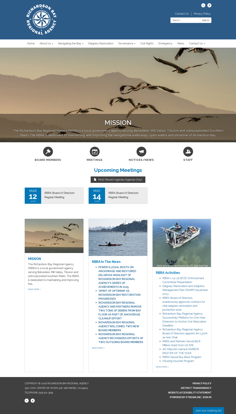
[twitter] (203, 6)
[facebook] (209, 6)
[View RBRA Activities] (182, 247)
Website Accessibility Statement (189, 392)
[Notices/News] (141, 154)
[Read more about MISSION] (54, 295)
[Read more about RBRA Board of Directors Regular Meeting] (54, 195)
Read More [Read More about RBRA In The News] (98, 348)
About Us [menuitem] (45, 43)
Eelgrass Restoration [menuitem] (100, 43)
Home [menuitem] (31, 43)
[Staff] (188, 154)
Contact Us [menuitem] (196, 43)
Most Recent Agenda (109, 179)
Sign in (207, 397)
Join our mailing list (209, 410)
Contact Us (182, 13)
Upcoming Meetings (118, 170)
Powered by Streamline (185, 397)
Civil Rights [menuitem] (147, 43)
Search (205, 20)
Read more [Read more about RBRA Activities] (162, 367)
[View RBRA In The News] (118, 241)
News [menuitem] (180, 43)
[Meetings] (94, 154)
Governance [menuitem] (125, 43)
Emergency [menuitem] (165, 43)
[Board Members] (48, 154)
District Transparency (196, 388)
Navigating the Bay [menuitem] (69, 43)
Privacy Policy (202, 13)
